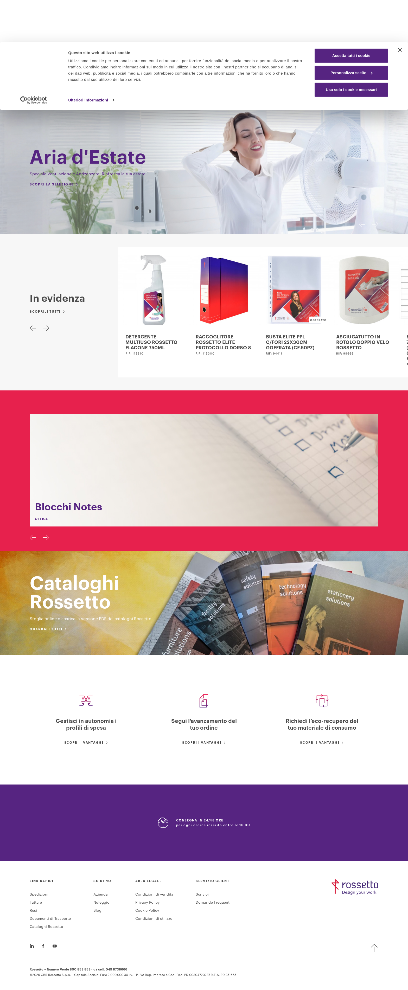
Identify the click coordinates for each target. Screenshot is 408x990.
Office (151, 95)
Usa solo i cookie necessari (351, 48)
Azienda (100, 896)
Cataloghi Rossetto (46, 928)
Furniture (216, 95)
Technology (251, 95)
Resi (33, 912)
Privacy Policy (147, 904)
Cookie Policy (147, 912)
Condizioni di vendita (154, 896)
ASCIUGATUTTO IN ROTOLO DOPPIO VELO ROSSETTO (362, 342)
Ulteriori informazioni (88, 58)
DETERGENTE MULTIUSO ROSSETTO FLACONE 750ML (151, 342)
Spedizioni (39, 896)
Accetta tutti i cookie (351, 13)
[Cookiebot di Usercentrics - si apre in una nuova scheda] (33, 58)
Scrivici (202, 896)
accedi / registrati (327, 79)
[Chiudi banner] (400, 8)
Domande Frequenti (213, 904)
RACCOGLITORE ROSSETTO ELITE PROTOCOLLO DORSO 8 (223, 342)
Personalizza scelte (351, 31)
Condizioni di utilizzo (154, 920)
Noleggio (101, 904)
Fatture (36, 904)
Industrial (182, 95)
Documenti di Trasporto (50, 920)
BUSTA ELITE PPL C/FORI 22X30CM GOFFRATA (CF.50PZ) (290, 342)
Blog (97, 912)
